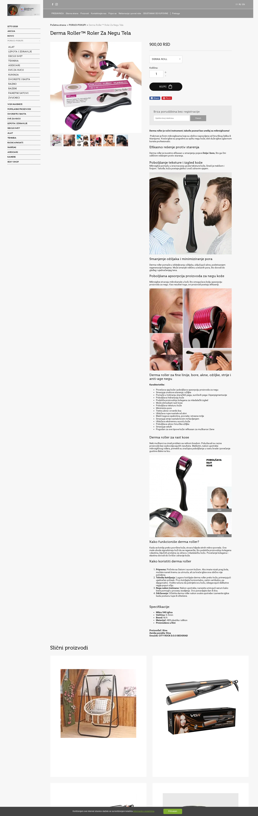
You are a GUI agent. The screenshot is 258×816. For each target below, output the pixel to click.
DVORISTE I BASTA (19, 79)
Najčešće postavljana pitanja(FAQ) (83, 761)
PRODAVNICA (60, 13)
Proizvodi (87, 13)
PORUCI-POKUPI (15, 41)
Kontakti (109, 761)
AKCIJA (11, 31)
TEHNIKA (13, 60)
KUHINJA (13, 74)
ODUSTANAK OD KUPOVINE (158, 13)
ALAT (11, 46)
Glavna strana (75, 13)
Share (155, 98)
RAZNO (12, 83)
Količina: (153, 67)
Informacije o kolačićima (143, 811)
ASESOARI (14, 65)
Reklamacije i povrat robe (132, 13)
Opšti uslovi (60, 768)
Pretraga (179, 13)
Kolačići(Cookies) (101, 768)
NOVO (10, 36)
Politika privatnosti (79, 768)
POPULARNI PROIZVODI (19, 108)
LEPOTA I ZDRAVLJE (20, 51)
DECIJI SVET (15, 56)
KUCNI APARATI (15, 142)
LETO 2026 (12, 26)
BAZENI (12, 88)
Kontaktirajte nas (101, 13)
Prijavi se (115, 13)
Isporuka (58, 774)
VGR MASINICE (14, 104)
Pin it (166, 98)
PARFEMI (11, 147)
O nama (58, 761)
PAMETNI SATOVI (18, 92)
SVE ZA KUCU (16, 69)
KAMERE (11, 156)
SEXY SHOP (13, 161)
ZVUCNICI (14, 97)
